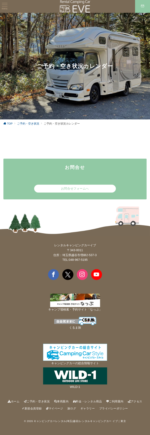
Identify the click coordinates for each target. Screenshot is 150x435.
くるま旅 (75, 327)
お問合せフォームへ (75, 188)
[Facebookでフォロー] (53, 274)
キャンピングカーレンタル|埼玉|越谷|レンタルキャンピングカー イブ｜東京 (80, 421)
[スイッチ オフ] (142, 6)
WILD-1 (75, 387)
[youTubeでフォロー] (96, 274)
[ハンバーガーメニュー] (4, 6)
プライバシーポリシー (113, 408)
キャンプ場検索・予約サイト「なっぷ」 (75, 309)
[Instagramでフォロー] (82, 274)
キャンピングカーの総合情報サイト (75, 363)
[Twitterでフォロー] (67, 274)
